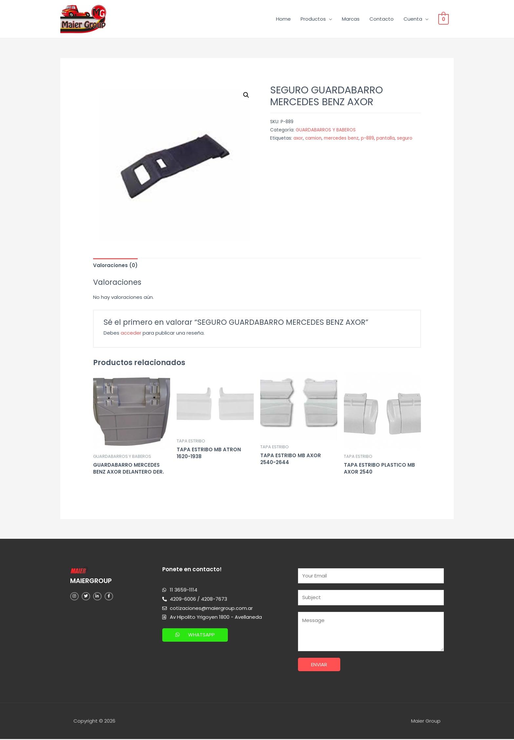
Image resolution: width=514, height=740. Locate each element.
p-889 (367, 138)
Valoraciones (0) (115, 265)
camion (313, 138)
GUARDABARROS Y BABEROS (326, 130)
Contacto (383, 18)
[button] (195, 635)
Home (285, 18)
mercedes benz (341, 138)
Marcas (352, 18)
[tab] (115, 265)
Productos (314, 18)
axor (298, 138)
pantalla (385, 138)
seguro (404, 138)
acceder (131, 332)
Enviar (319, 665)
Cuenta (414, 18)
